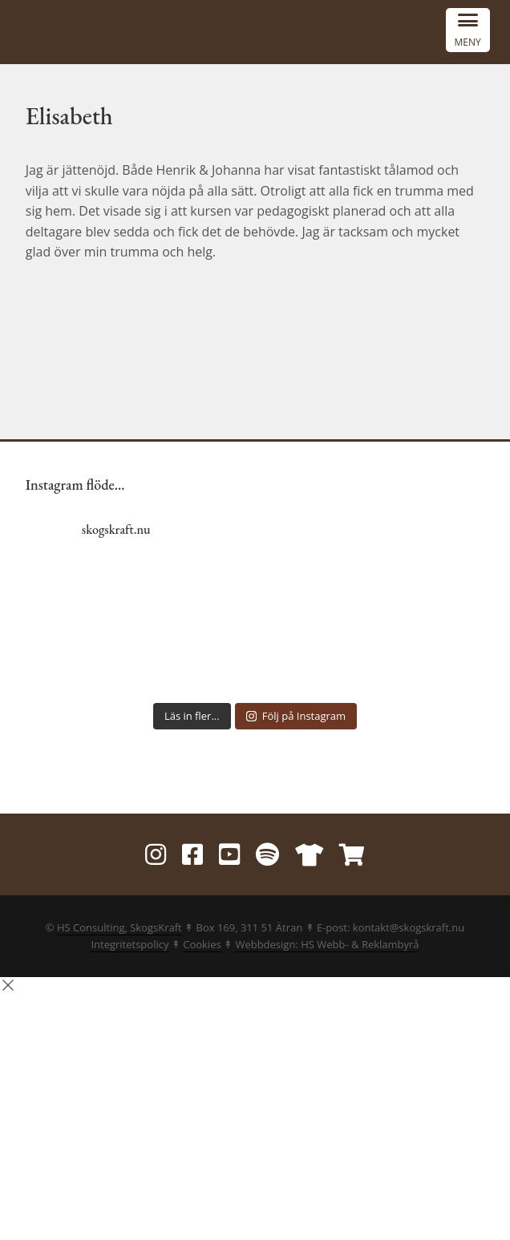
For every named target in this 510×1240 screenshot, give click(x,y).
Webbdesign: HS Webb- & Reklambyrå (327, 944)
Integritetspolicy (129, 944)
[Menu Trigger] (468, 30)
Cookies (202, 944)
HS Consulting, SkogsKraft (119, 927)
